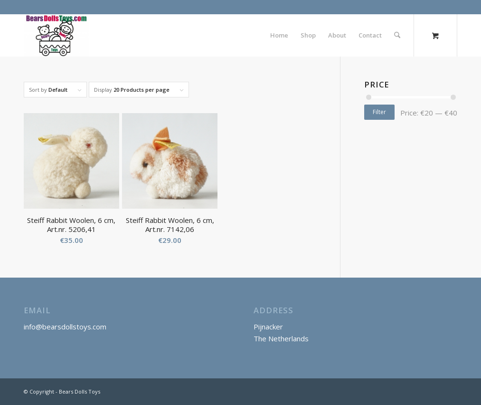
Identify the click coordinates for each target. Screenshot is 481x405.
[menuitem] (279, 35)
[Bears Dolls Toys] (56, 35)
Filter (379, 112)
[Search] (397, 35)
